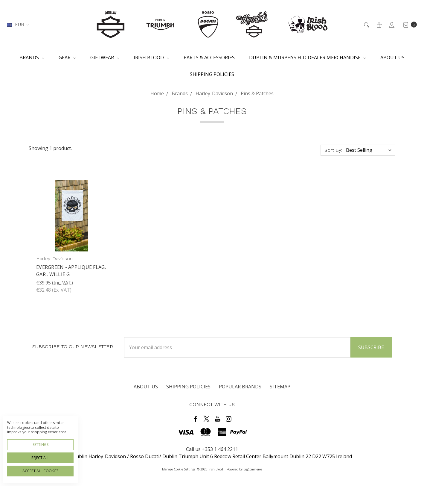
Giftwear (104, 57)
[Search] (366, 24)
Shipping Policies (212, 74)
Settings (40, 444)
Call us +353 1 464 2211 (212, 449)
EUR (18, 24)
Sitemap (280, 386)
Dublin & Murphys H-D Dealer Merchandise (307, 57)
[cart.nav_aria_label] (408, 24)
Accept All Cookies (40, 470)
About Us (392, 57)
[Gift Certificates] (378, 24)
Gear (67, 57)
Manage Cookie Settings (178, 469)
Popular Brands (240, 386)
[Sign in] (391, 24)
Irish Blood (151, 57)
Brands (31, 57)
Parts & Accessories (209, 57)
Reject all (40, 457)
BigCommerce (252, 469)
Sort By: (333, 150)
